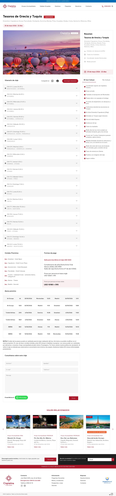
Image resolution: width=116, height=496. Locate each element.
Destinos (58, 6)
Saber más (10, 447)
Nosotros (78, 6)
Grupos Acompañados (29, 6)
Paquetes (68, 6)
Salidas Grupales (45, 6)
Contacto (89, 6)
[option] (41, 52)
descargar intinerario (70, 81)
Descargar (50, 459)
